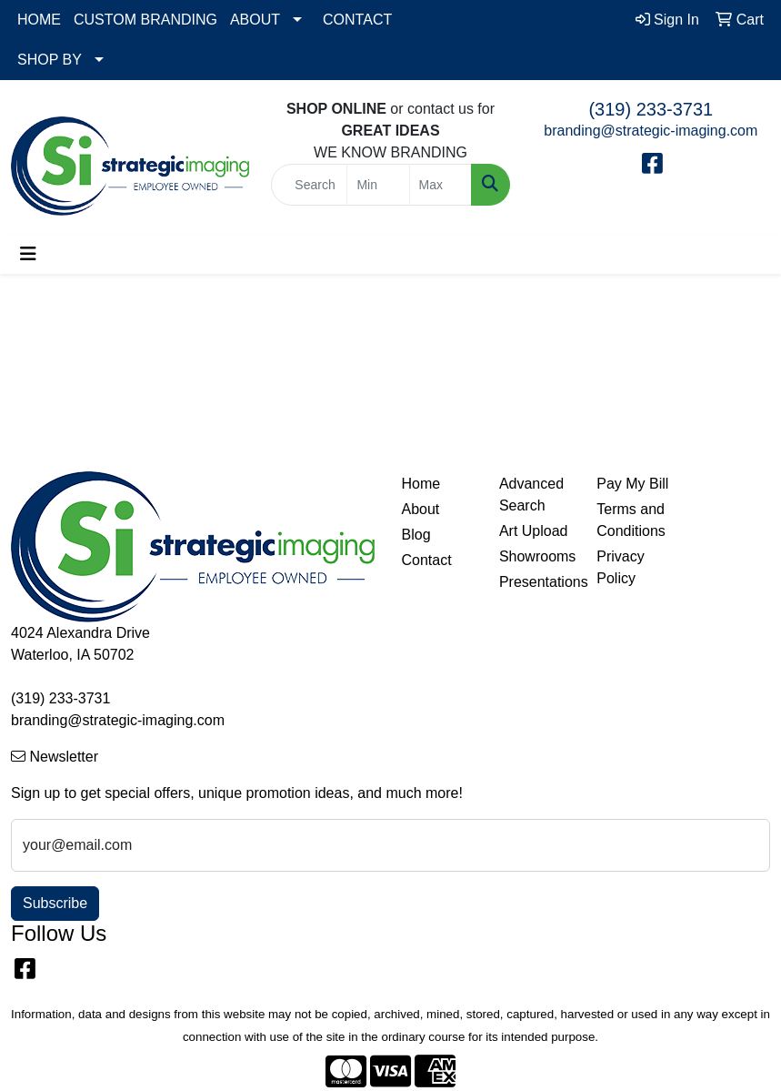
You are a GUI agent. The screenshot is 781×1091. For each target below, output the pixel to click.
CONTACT (357, 19)
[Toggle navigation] (28, 254)
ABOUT (255, 19)
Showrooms (537, 556)
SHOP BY (49, 59)
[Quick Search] (309, 185)
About (421, 509)
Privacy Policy (620, 567)
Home (421, 483)
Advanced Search (531, 494)
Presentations (537, 582)
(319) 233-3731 (650, 109)
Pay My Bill (632, 483)
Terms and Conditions (631, 520)
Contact (427, 560)
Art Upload (533, 531)
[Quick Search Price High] (440, 185)
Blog (416, 534)
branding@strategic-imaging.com (650, 130)
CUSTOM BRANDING (145, 19)
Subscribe (55, 903)
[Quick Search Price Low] (377, 185)
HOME (39, 19)
